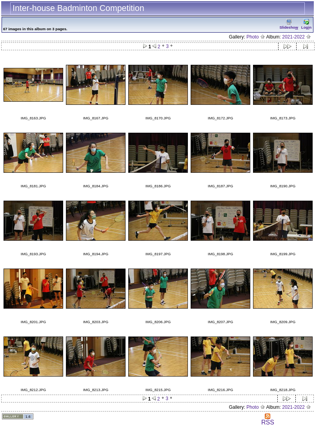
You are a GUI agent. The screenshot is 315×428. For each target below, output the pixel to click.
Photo (255, 37)
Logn (306, 24)
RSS (267, 419)
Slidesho (288, 24)
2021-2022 (296, 37)
